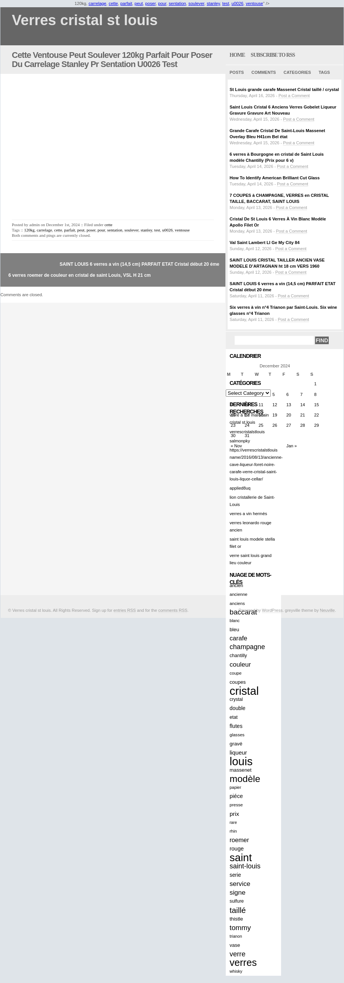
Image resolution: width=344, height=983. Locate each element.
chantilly (238, 655)
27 (288, 425)
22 (316, 415)
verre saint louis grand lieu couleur (251, 559)
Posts (237, 72)
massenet (240, 770)
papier (235, 787)
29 (316, 425)
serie (235, 875)
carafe (238, 638)
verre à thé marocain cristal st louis (249, 418)
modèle (245, 778)
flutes (236, 726)
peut (139, 3)
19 (274, 415)
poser (150, 3)
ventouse (254, 3)
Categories (297, 72)
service (240, 883)
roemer (239, 839)
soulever (196, 3)
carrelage (97, 3)
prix (234, 814)
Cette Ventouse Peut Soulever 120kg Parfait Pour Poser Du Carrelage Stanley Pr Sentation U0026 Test (112, 59)
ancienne (239, 594)
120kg (29, 230)
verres (243, 962)
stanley (213, 3)
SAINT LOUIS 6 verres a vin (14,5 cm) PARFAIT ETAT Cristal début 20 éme (139, 264)
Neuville (327, 610)
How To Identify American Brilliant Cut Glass (275, 178)
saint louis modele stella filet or (252, 543)
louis (241, 761)
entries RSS (125, 610)
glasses (237, 734)
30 (233, 435)
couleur (240, 664)
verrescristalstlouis (247, 431)
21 (302, 415)
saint (241, 857)
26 (274, 425)
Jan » (291, 446)
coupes (238, 682)
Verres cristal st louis (85, 20)
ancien (236, 585)
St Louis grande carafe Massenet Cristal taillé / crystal (284, 89)
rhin (233, 831)
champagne (247, 647)
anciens (237, 603)
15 (316, 404)
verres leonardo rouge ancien (250, 526)
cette (113, 3)
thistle (236, 919)
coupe (235, 673)
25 (261, 425)
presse (236, 805)
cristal (244, 690)
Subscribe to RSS (273, 55)
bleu (234, 629)
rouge (237, 849)
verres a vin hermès (248, 513)
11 (261, 404)
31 (246, 435)
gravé (236, 744)
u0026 (237, 3)
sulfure (237, 901)
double (238, 708)
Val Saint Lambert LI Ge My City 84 (264, 242)
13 (288, 404)
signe (238, 892)
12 (274, 404)
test (225, 3)
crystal (236, 699)
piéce (236, 796)
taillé (238, 910)
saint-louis (245, 866)
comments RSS (172, 610)
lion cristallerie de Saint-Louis (252, 501)
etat (234, 717)
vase (235, 945)
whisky (236, 971)
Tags (324, 72)
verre (238, 954)
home (237, 55)
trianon (236, 936)
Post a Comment (294, 95)
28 (302, 425)
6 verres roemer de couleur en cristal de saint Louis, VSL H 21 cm (79, 275)
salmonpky (240, 441)
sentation (177, 3)
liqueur (238, 752)
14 (302, 404)
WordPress (272, 610)
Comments (263, 72)
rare (233, 822)
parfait (126, 3)
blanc (235, 620)
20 (288, 415)
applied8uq (240, 488)
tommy (240, 928)
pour (162, 3)
